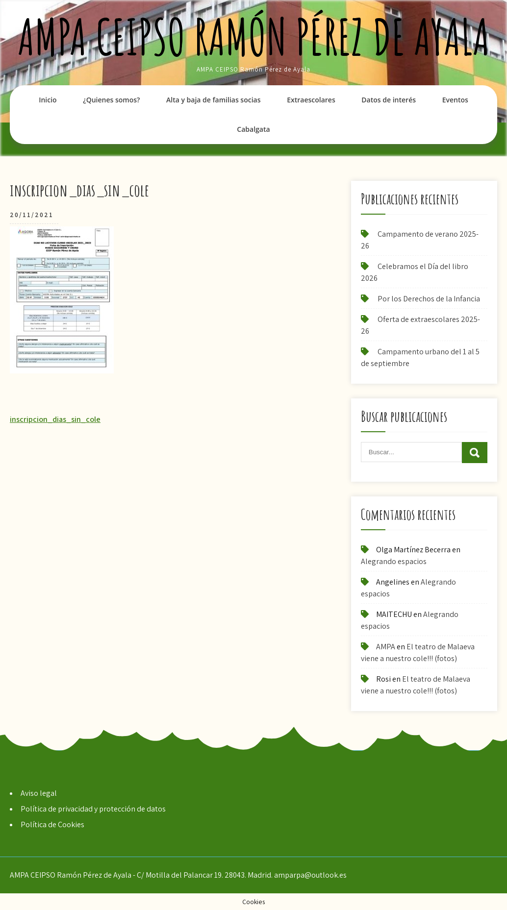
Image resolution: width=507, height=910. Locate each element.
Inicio (47, 99)
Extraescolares (311, 99)
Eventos (455, 99)
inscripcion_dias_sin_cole (55, 419)
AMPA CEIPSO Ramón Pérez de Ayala (254, 36)
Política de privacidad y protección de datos (93, 809)
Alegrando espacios (394, 561)
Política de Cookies (52, 824)
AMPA (385, 646)
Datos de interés (388, 99)
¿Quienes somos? (111, 99)
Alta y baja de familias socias (213, 99)
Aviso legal (39, 793)
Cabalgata (253, 129)
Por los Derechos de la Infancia (429, 299)
